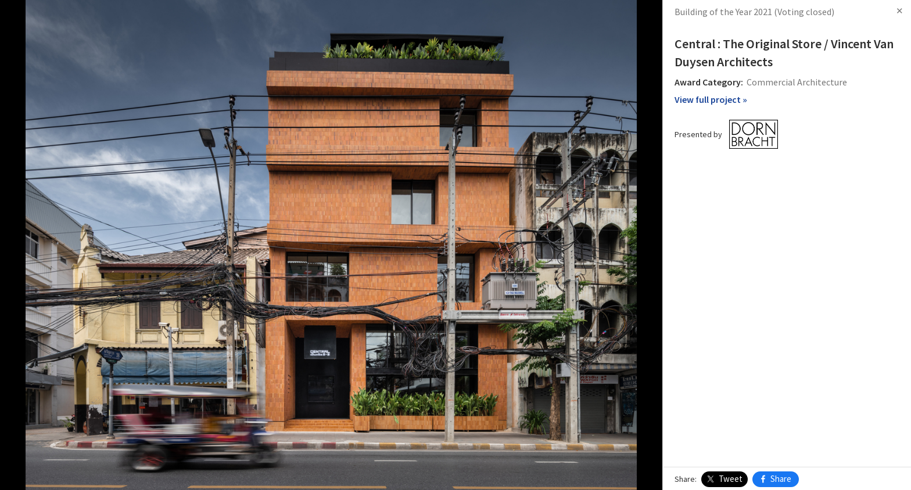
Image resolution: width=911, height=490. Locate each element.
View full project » (711, 99)
